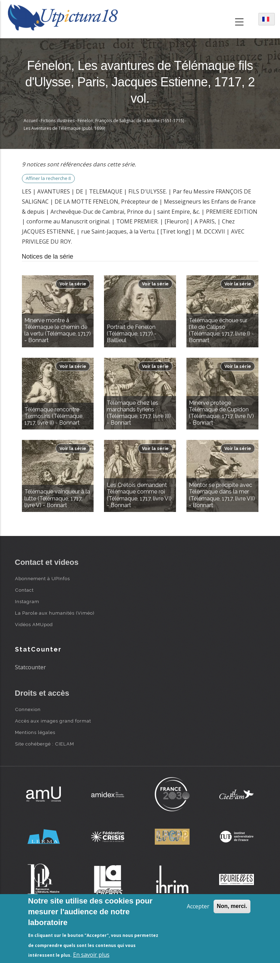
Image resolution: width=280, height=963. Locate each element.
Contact (24, 590)
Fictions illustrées (57, 121)
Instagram (27, 601)
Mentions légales (35, 732)
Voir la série (72, 283)
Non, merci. (232, 906)
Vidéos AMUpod (34, 624)
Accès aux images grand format (53, 721)
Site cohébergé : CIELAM (44, 744)
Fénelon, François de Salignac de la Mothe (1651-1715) (131, 121)
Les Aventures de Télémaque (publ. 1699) (64, 128)
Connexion (28, 709)
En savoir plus (91, 954)
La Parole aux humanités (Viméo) (55, 613)
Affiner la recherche (48, 178)
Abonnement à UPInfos (42, 578)
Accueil (31, 121)
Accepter (198, 906)
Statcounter (30, 667)
